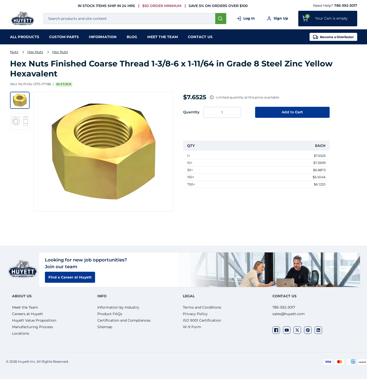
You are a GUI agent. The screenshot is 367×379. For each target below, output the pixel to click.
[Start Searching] (220, 18)
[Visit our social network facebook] (276, 330)
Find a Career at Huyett (70, 277)
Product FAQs (109, 314)
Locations (20, 333)
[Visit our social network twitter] (297, 330)
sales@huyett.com (288, 314)
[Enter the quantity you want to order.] (222, 112)
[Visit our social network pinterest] (308, 330)
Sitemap (104, 327)
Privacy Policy (195, 314)
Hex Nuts (35, 52)
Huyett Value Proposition (34, 320)
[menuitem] (24, 36)
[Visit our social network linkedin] (318, 330)
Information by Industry (118, 307)
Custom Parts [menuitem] (64, 37)
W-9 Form (192, 327)
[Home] (23, 18)
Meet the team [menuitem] (162, 37)
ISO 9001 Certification (202, 320)
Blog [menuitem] (132, 37)
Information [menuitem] (102, 37)
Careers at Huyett (27, 314)
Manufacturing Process (32, 327)
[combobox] (134, 18)
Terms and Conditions (202, 307)
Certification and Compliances (124, 320)
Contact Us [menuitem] (200, 37)
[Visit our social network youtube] (286, 330)
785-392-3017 (345, 5)
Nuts (14, 52)
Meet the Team (25, 307)
